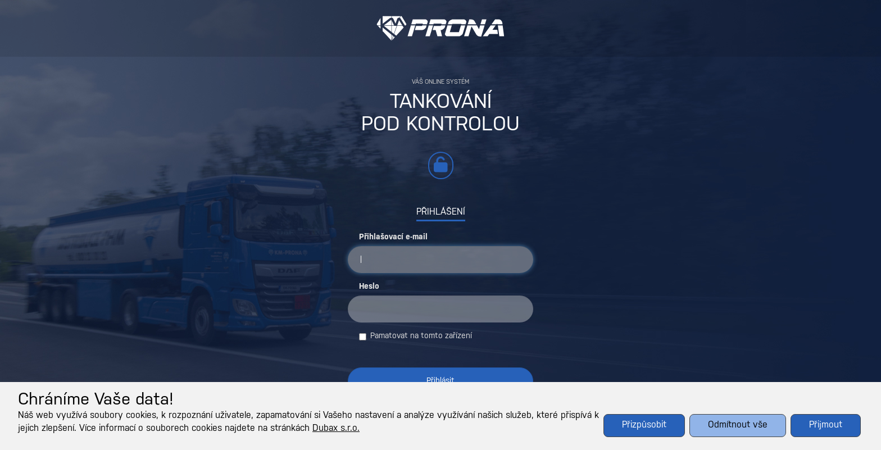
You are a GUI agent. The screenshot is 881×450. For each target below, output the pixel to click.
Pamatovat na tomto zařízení (415, 336)
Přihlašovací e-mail (393, 237)
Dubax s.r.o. (336, 428)
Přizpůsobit (644, 425)
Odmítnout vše (738, 425)
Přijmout (825, 425)
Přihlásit (440, 381)
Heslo (369, 286)
